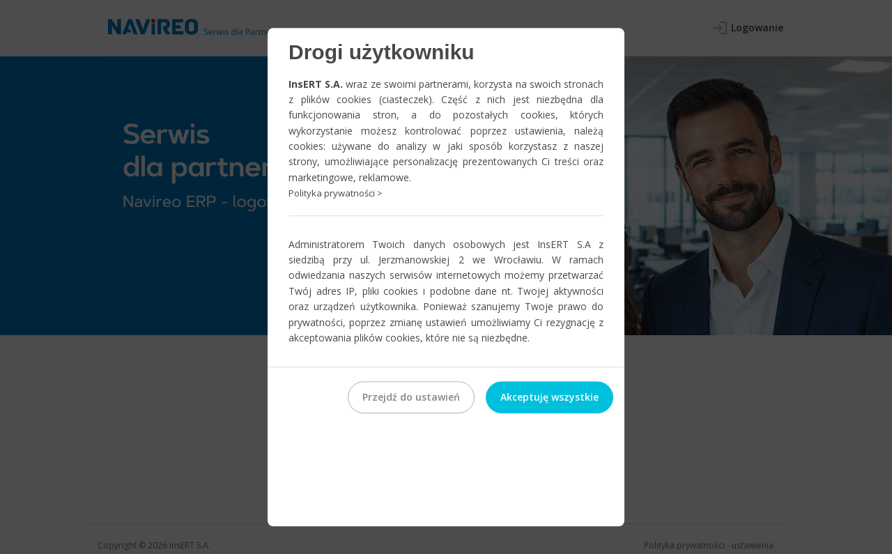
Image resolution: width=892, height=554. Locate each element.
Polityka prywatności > (336, 193)
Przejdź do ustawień (411, 397)
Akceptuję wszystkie (549, 397)
